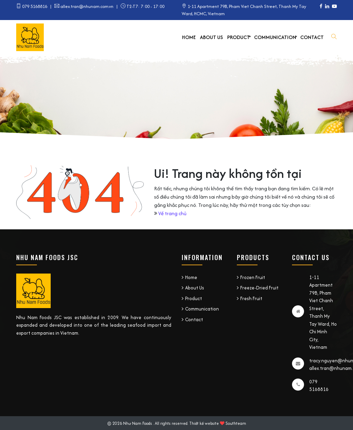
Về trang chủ (172, 213)
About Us (211, 37)
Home (189, 37)
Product (238, 37)
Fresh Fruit (251, 298)
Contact (312, 37)
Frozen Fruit (252, 277)
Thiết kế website (204, 423)
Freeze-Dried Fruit (259, 287)
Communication (275, 37)
